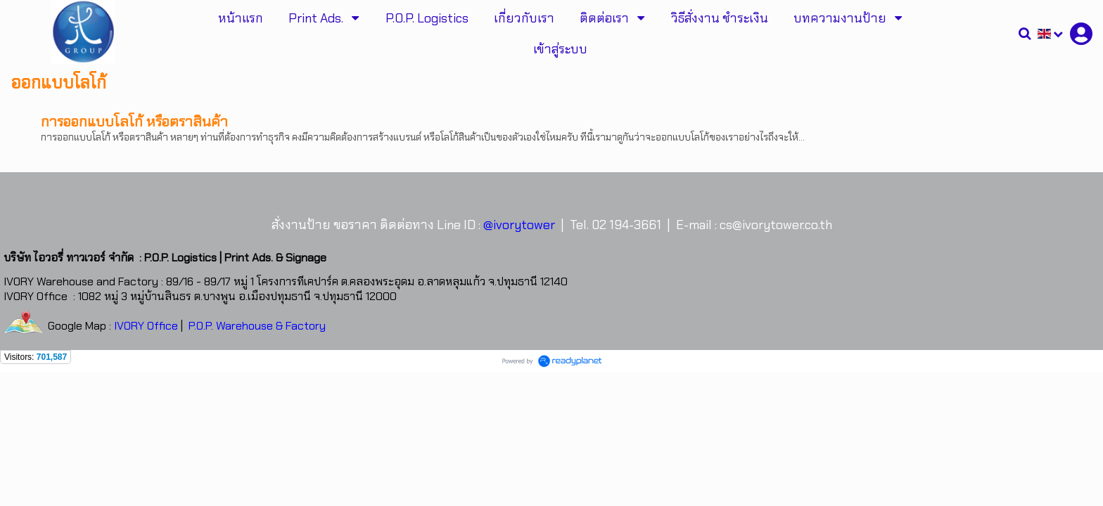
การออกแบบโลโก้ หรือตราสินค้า (134, 121)
